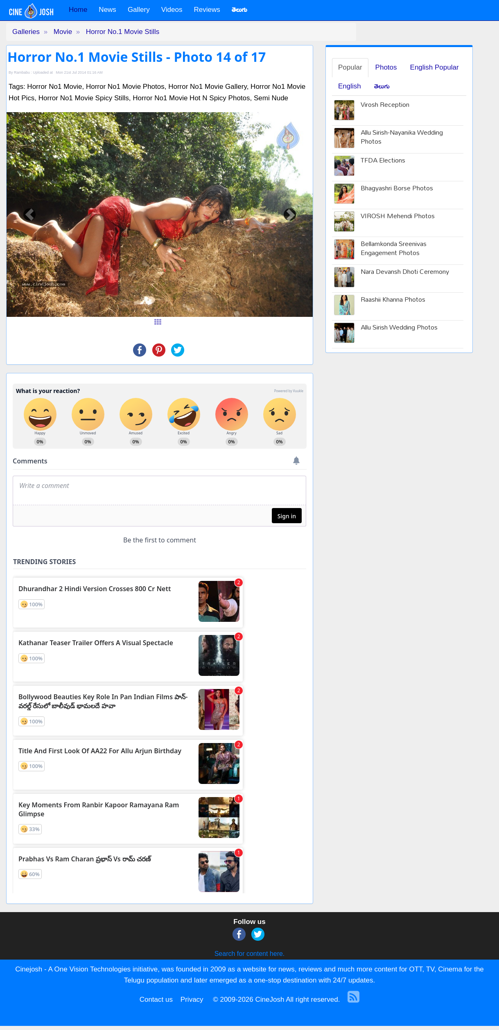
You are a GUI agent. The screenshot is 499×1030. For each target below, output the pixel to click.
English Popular (434, 67)
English (349, 86)
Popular (350, 67)
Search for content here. (250, 953)
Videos (172, 10)
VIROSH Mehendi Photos (398, 216)
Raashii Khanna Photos (393, 300)
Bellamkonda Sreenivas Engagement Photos (394, 249)
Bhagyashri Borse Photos (397, 188)
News (107, 10)
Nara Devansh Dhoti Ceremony (405, 272)
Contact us (156, 999)
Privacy (192, 999)
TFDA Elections (383, 161)
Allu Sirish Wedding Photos (399, 328)
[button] (29, 214)
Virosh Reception (385, 105)
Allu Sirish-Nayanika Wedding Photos (402, 138)
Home (78, 10)
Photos (386, 67)
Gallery (139, 10)
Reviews (207, 10)
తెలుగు (382, 86)
